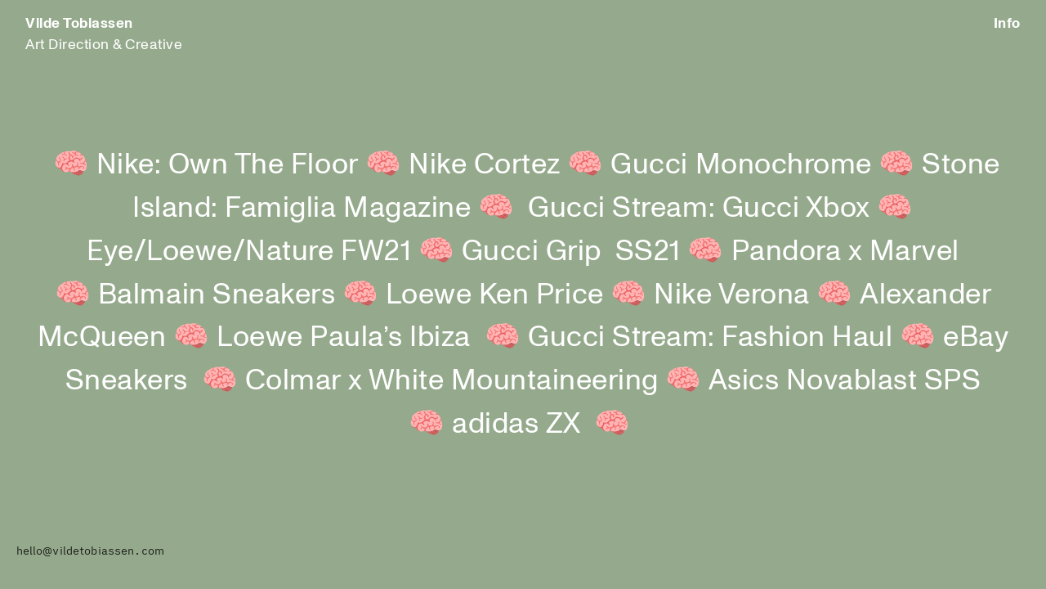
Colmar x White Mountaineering (452, 380)
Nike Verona (732, 294)
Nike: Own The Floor (227, 164)
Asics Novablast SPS (845, 380)
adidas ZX (516, 423)
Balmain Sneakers (216, 294)
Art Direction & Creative (103, 34)
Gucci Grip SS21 (571, 251)
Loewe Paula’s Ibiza (344, 337)
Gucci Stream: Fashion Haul (710, 337)
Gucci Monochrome (740, 164)
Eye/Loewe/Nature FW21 (249, 251)
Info (1007, 23)
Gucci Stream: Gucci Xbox (721, 207)
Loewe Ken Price (495, 294)
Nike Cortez (485, 164)
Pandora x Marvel (845, 251)
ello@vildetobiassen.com (93, 550)
